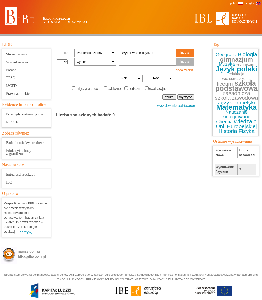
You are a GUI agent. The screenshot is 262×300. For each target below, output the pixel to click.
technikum (245, 64)
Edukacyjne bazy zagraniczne (18, 152)
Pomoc (11, 70)
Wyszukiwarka (17, 62)
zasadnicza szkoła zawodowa (236, 95)
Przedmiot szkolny (89, 53)
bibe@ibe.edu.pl (32, 257)
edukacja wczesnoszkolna (236, 76)
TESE (10, 78)
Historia (229, 131)
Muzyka (227, 64)
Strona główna (16, 54)
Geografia (227, 54)
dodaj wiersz (184, 70)
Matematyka (236, 107)
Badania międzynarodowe (25, 143)
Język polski (236, 69)
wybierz (82, 62)
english (250, 3)
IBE (9, 182)
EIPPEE (12, 122)
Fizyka (247, 131)
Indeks (184, 52)
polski (233, 3)
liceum (225, 84)
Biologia (247, 54)
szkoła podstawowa (236, 85)
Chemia (225, 121)
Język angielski (236, 102)
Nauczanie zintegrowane (236, 114)
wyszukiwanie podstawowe (176, 106)
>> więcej (25, 232)
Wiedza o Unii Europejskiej (236, 123)
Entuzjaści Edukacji (20, 174)
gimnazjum (236, 59)
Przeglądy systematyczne (24, 114)
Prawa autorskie (18, 94)
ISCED (11, 86)
